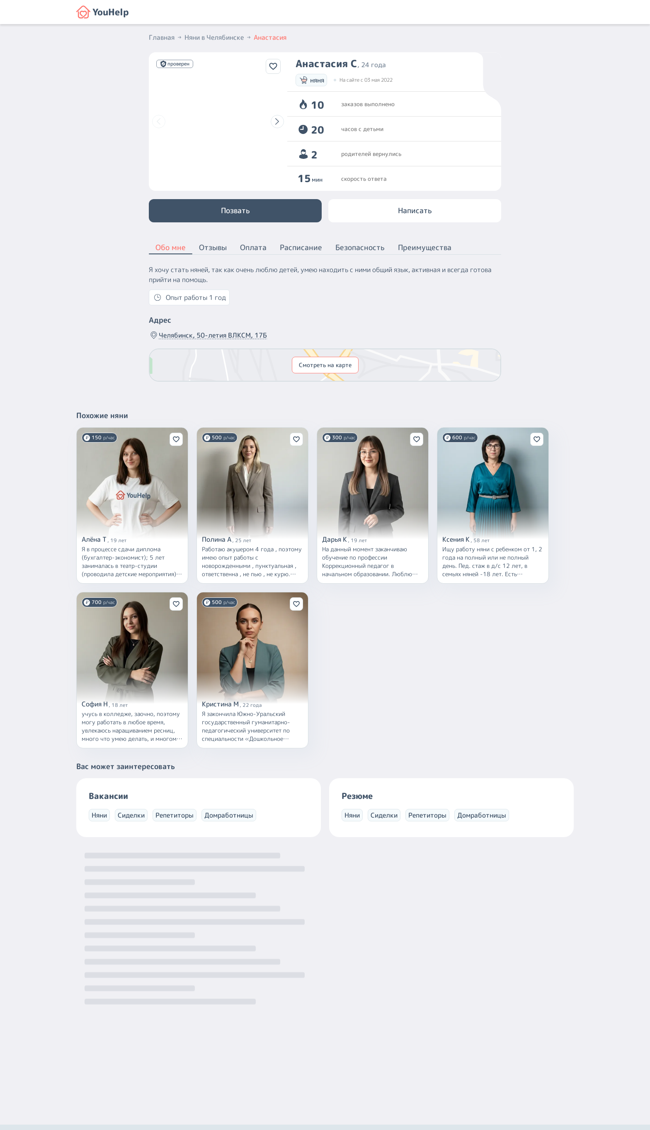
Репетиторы (174, 815)
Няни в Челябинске (218, 37)
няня (311, 80)
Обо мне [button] (170, 248)
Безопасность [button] (360, 247)
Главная (166, 37)
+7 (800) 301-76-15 (343, 1053)
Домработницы (228, 815)
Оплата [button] (253, 247)
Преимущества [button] (424, 247)
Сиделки (131, 815)
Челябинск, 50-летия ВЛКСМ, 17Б (208, 335)
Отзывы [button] (213, 247)
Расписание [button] (301, 247)
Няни (99, 815)
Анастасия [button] (270, 37)
